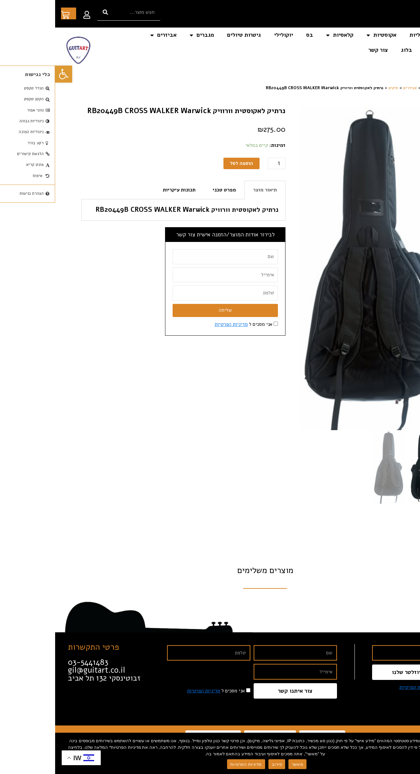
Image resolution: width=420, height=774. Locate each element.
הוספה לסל (186, 163)
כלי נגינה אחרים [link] (389, 50)
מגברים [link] (147, 35)
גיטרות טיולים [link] (189, 35)
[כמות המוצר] (221, 163)
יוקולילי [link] (228, 35)
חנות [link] (370, 87)
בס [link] (254, 35)
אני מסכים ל (188, 324)
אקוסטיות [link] (326, 35)
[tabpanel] (128, 210)
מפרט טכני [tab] (169, 190)
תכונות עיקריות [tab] (124, 190)
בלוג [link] (351, 50)
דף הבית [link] (399, 35)
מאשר (242, 764)
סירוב (222, 764)
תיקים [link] (338, 87)
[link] (8, 74)
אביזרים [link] (108, 35)
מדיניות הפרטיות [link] (176, 324)
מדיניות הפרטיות (190, 764)
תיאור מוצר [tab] (210, 190)
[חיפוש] (50, 12)
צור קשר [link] (323, 50)
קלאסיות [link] (284, 35)
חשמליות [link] (365, 35)
